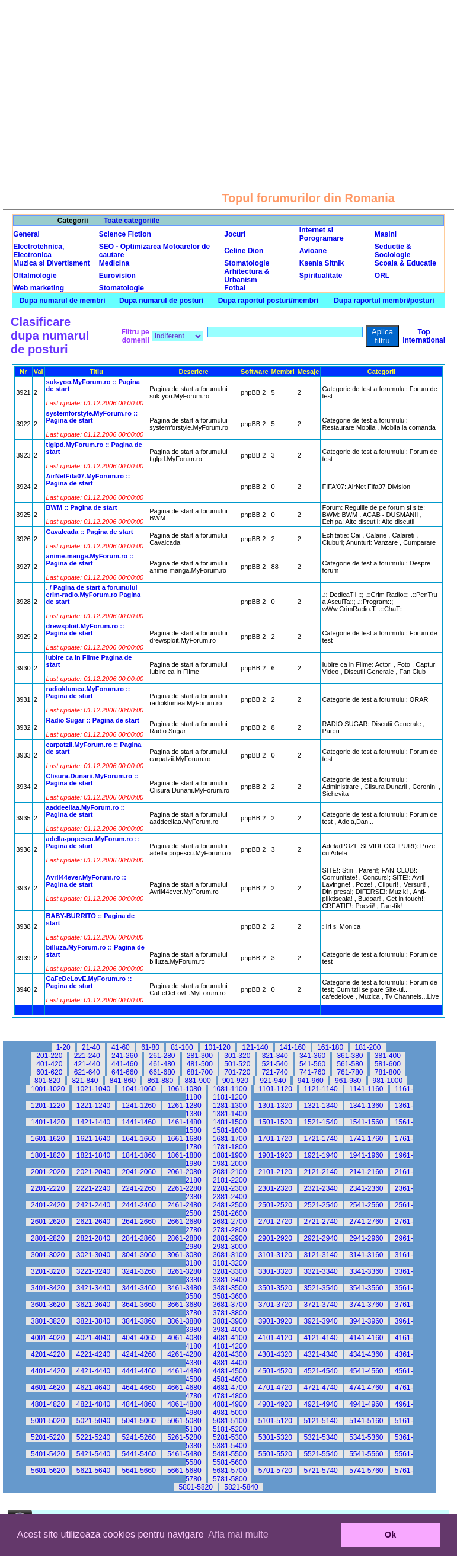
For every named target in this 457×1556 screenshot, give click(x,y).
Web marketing (38, 288)
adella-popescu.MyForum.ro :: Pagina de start (92, 842)
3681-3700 (230, 1305)
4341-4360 (366, 1354)
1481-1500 (230, 1122)
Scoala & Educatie (405, 263)
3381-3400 (230, 1280)
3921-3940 (320, 1321)
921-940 (273, 1080)
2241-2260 (138, 1188)
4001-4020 (48, 1338)
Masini (386, 234)
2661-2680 (184, 1222)
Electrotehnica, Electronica (38, 250)
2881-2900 (230, 1238)
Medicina (114, 263)
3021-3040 (93, 1255)
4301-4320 (275, 1354)
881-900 (198, 1080)
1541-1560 (366, 1122)
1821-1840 (93, 1155)
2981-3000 (230, 1246)
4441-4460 (138, 1371)
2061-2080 (184, 1172)
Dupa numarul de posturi (161, 300)
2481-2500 (230, 1205)
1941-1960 (366, 1155)
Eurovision (117, 275)
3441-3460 (138, 1288)
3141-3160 (366, 1255)
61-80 (150, 1047)
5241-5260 (138, 1437)
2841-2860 (138, 1238)
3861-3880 (184, 1321)
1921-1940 (320, 1155)
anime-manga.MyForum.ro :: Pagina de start (90, 559)
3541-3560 (366, 1288)
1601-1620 (48, 1139)
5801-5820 (196, 1487)
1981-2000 (230, 1163)
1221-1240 (93, 1105)
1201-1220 (48, 1105)
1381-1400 (230, 1114)
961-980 (348, 1080)
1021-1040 (93, 1089)
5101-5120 (275, 1421)
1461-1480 (184, 1122)
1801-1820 (48, 1155)
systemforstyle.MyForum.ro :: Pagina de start (92, 417)
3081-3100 (230, 1255)
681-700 (200, 1072)
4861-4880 (184, 1404)
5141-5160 (366, 1421)
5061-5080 (184, 1421)
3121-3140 (320, 1255)
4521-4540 (320, 1371)
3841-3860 (138, 1321)
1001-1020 (48, 1089)
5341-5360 (366, 1437)
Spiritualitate (321, 275)
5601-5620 (48, 1470)
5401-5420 (48, 1454)
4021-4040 (93, 1338)
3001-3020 (48, 1255)
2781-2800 (230, 1230)
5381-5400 (230, 1446)
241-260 (124, 1056)
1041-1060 (138, 1089)
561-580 (350, 1064)
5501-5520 (275, 1454)
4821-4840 (93, 1404)
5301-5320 (275, 1437)
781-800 (388, 1072)
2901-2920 (275, 1238)
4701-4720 (275, 1388)
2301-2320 (275, 1188)
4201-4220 (48, 1354)
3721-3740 (320, 1305)
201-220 (49, 1056)
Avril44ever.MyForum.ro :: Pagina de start (86, 881)
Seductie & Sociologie (393, 250)
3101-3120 (275, 1255)
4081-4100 (230, 1338)
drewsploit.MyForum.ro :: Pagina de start (85, 629)
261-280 (162, 1056)
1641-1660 (138, 1139)
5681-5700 (230, 1470)
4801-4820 (48, 1404)
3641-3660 (138, 1305)
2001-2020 (48, 1172)
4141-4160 (366, 1338)
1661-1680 (184, 1139)
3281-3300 (230, 1271)
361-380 (350, 1056)
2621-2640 (93, 1222)
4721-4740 (320, 1388)
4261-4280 (184, 1354)
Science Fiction (125, 234)
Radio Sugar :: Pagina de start (92, 720)
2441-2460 (138, 1205)
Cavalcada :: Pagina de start (89, 531)
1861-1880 (184, 1155)
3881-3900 (230, 1321)
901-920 (235, 1080)
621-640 (87, 1072)
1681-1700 (230, 1139)
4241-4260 (138, 1354)
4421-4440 (93, 1371)
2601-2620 (48, 1222)
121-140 (255, 1047)
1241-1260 (138, 1105)
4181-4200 (230, 1346)
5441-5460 (138, 1454)
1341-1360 (366, 1105)
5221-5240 (93, 1437)
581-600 (388, 1064)
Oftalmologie (34, 275)
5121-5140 (320, 1421)
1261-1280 (184, 1105)
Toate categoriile (131, 220)
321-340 (275, 1056)
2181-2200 (230, 1180)
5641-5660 (138, 1470)
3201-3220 (48, 1271)
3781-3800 (230, 1313)
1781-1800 (230, 1147)
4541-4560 (366, 1371)
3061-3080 (184, 1255)
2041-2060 (138, 1172)
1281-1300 (230, 1105)
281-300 (200, 1056)
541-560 (312, 1064)
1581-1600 (230, 1130)
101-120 (217, 1047)
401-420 (49, 1064)
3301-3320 (275, 1271)
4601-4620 (48, 1388)
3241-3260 (138, 1271)
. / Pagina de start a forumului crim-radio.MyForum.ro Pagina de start (93, 594)
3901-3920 (275, 1321)
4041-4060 (138, 1338)
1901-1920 (275, 1155)
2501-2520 (275, 1205)
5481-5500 (230, 1454)
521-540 (275, 1064)
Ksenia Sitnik (321, 263)
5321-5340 (320, 1437)
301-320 (237, 1056)
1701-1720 (275, 1139)
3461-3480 (184, 1288)
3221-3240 (93, 1271)
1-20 (63, 1047)
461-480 (162, 1064)
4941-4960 (366, 1404)
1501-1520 (275, 1122)
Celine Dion (243, 251)
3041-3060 (138, 1255)
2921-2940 (320, 1238)
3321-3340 (320, 1271)
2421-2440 (93, 1205)
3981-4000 (230, 1329)
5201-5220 (48, 1437)
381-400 (388, 1056)
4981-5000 (230, 1412)
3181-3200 (230, 1263)
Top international (423, 336)
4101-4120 (275, 1338)
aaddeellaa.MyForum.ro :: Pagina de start (85, 811)
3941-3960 (366, 1321)
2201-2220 (48, 1188)
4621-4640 (93, 1388)
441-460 (124, 1064)
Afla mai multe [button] (238, 1534)
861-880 (160, 1080)
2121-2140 (320, 1172)
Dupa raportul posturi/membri (268, 300)
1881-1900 (230, 1155)
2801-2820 (48, 1238)
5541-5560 (366, 1454)
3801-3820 (48, 1321)
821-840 (85, 1080)
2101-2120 (275, 1172)
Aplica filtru (382, 336)
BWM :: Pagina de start (81, 507)
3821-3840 (93, 1321)
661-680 (162, 1072)
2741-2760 (366, 1222)
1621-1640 (93, 1139)
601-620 (49, 1072)
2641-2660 (138, 1222)
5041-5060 (138, 1421)
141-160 (293, 1047)
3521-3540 (320, 1288)
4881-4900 (230, 1404)
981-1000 (388, 1080)
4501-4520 (275, 1371)
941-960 (311, 1080)
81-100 (182, 1047)
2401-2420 (48, 1205)
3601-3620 (48, 1305)
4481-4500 (230, 1371)
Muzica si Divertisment (51, 263)
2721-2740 (320, 1222)
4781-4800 (230, 1396)
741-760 (312, 1072)
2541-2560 (366, 1205)
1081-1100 (230, 1089)
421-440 (87, 1064)
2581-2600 (230, 1213)
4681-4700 (230, 1388)
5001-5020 (48, 1421)
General (26, 234)
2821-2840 (93, 1238)
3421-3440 (93, 1288)
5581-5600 (230, 1462)
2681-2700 (230, 1222)
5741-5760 (366, 1470)
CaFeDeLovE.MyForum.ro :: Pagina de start (89, 982)
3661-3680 (184, 1305)
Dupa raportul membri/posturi (384, 300)
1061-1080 (184, 1089)
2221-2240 (93, 1188)
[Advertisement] (228, 83)
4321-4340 (320, 1354)
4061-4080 (184, 1338)
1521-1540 (320, 1122)
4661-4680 (184, 1388)
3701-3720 (275, 1305)
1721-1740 (320, 1139)
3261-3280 (184, 1271)
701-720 (237, 1072)
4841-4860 (138, 1404)
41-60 (120, 1047)
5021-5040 (93, 1421)
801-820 (47, 1080)
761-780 (350, 1072)
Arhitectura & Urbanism (246, 275)
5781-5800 (230, 1479)
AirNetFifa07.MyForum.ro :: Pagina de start (88, 479)
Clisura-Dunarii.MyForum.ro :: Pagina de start (92, 779)
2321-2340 (320, 1188)
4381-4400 (230, 1363)
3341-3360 (366, 1271)
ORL (382, 275)
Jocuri (234, 234)
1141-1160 (366, 1089)
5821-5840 (241, 1487)
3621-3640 (93, 1305)
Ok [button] (390, 1534)
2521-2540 (320, 1205)
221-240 (87, 1056)
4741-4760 (366, 1388)
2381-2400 (230, 1197)
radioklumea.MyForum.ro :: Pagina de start (88, 692)
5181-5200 (230, 1429)
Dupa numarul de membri (63, 300)
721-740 (275, 1072)
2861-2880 (184, 1238)
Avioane (313, 251)
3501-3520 (275, 1288)
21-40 (91, 1047)
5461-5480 (184, 1454)
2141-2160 (366, 1172)
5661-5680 (184, 1470)
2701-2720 (275, 1222)
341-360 (312, 1056)
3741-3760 (366, 1305)
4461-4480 (184, 1371)
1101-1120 (275, 1089)
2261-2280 (184, 1188)
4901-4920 (275, 1404)
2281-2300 (230, 1188)
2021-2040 (93, 1172)
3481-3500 (230, 1288)
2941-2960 (366, 1238)
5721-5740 (320, 1470)
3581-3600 (230, 1296)
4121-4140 (320, 1338)
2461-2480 (184, 1205)
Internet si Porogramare (321, 234)
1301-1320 (275, 1105)
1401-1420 (48, 1122)
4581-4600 (230, 1379)
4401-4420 (48, 1371)
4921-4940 (320, 1404)
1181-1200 (230, 1097)
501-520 (237, 1064)
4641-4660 (138, 1388)
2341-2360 (366, 1188)
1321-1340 (320, 1105)
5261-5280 (184, 1437)
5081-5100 (230, 1421)
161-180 (330, 1047)
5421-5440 (93, 1454)
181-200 (367, 1047)
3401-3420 (48, 1288)
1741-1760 (366, 1139)
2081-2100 (230, 1172)
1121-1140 (320, 1089)
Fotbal (234, 288)
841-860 (123, 1080)
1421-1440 (93, 1122)
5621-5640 (93, 1470)
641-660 (124, 1072)
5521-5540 (320, 1454)
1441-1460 (138, 1122)
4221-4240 (93, 1354)
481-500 (200, 1064)
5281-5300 (230, 1437)
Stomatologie (246, 263)
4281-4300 (230, 1354)
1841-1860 (138, 1155)
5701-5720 (275, 1470)
